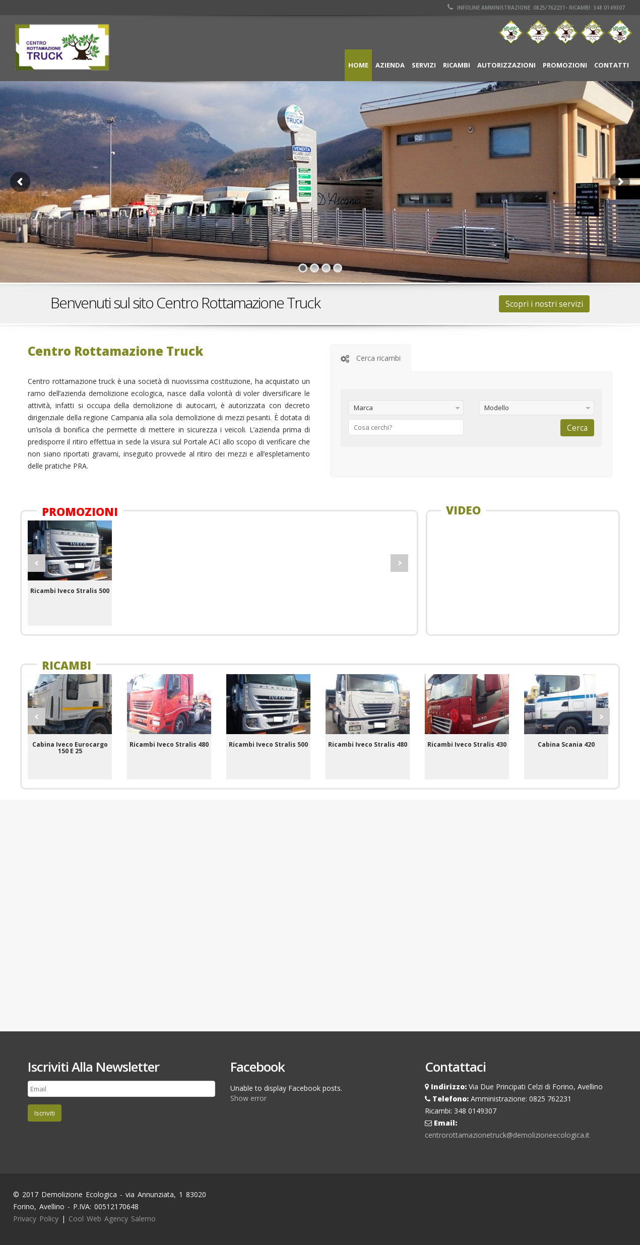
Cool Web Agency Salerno (112, 1218)
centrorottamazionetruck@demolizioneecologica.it (507, 1135)
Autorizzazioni (506, 65)
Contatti (611, 65)
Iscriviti (44, 1113)
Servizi (424, 65)
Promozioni (565, 65)
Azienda (390, 65)
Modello (496, 407)
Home (358, 65)
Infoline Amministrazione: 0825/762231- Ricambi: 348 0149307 (536, 7)
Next (399, 563)
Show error (248, 1098)
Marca (363, 407)
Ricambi (456, 65)
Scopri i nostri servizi (544, 303)
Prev (36, 563)
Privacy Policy (35, 1218)
